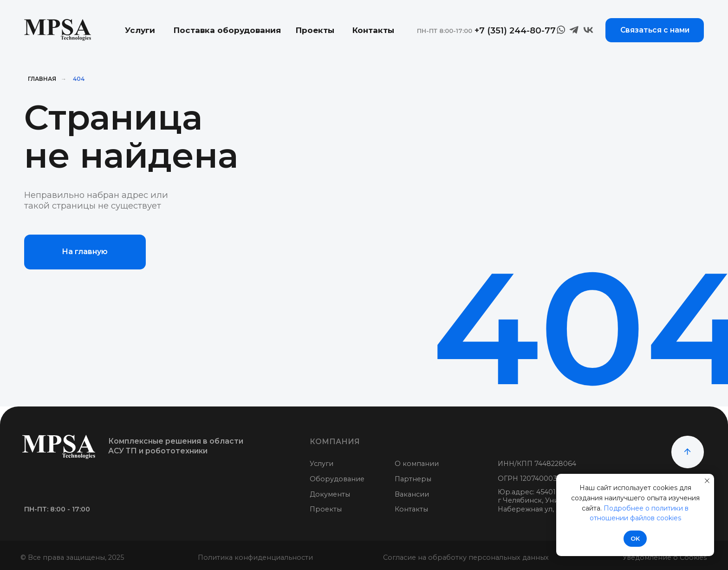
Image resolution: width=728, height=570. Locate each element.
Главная (42, 78)
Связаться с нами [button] (654, 30)
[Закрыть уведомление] (707, 480)
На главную (85, 251)
